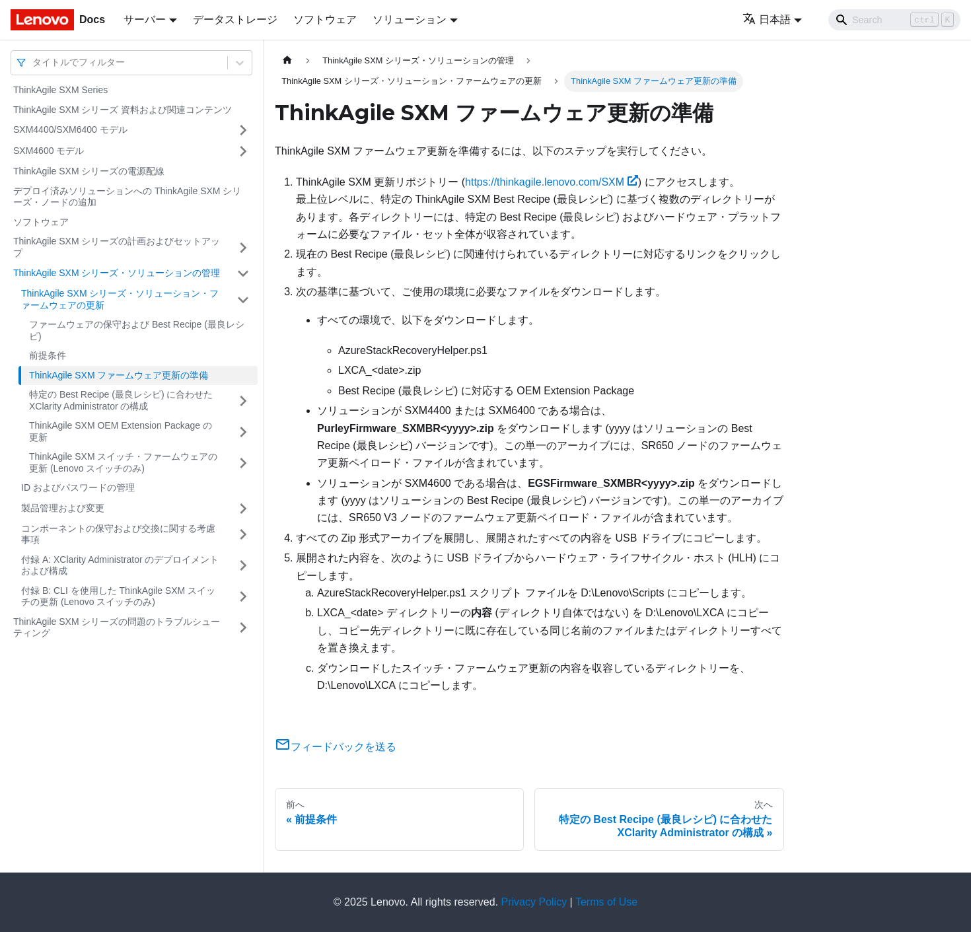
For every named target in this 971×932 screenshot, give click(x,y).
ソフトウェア (325, 19)
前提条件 (47, 355)
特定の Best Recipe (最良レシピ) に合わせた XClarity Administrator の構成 (121, 400)
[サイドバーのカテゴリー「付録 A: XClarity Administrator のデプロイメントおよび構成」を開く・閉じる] (243, 565)
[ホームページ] (287, 60)
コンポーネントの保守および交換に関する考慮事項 (118, 534)
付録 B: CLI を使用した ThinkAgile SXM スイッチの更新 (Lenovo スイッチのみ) (118, 596)
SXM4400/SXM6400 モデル (70, 129)
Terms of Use (606, 902)
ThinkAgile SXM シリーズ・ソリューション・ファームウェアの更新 (120, 299)
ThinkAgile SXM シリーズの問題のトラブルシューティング (116, 627)
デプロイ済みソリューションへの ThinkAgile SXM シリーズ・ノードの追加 (127, 197)
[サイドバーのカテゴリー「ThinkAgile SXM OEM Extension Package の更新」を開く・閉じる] (243, 431)
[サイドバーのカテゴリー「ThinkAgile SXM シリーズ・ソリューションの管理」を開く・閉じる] (243, 273)
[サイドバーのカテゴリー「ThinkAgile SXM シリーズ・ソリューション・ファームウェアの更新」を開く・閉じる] (243, 299)
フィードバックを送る (335, 746)
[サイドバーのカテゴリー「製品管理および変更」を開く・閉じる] (243, 508)
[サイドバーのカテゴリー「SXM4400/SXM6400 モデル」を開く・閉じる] (243, 130)
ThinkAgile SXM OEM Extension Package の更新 (120, 431)
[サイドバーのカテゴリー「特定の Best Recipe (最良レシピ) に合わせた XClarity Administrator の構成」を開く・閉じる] (243, 400)
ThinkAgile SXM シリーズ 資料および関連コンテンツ (122, 109)
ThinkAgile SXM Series (60, 90)
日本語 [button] (766, 19)
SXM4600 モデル (48, 150)
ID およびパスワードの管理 (78, 487)
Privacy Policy (534, 902)
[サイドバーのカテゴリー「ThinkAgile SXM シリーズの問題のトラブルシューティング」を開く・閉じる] (243, 627)
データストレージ (235, 19)
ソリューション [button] (410, 19)
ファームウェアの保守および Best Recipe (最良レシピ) (136, 330)
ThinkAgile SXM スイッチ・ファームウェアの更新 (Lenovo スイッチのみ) (123, 462)
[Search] (894, 19)
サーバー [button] (145, 19)
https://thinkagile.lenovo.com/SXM (551, 182)
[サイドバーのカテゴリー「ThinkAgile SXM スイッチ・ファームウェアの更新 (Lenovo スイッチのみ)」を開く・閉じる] (243, 462)
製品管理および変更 (62, 508)
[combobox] (33, 62)
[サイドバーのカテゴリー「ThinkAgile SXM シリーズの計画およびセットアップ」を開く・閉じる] (243, 247)
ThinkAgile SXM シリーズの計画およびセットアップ (116, 247)
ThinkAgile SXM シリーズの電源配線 (88, 171)
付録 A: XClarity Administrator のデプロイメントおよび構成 (120, 565)
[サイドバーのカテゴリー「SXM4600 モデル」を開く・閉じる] (243, 151)
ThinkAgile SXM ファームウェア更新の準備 (118, 375)
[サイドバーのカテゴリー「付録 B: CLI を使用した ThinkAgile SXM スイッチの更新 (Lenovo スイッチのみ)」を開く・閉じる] (243, 596)
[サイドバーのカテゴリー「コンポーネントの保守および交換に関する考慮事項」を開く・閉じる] (243, 534)
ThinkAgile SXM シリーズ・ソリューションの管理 (116, 273)
